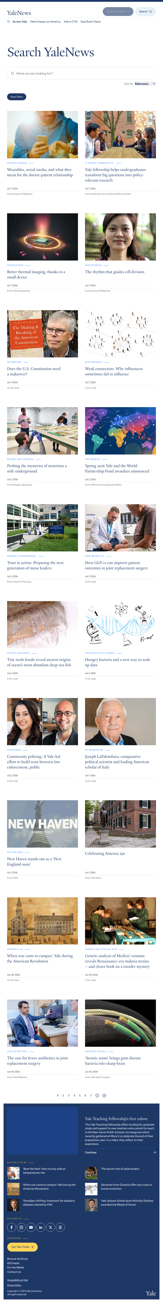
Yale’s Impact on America (45, 21)
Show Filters (16, 96)
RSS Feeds (13, 1263)
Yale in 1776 (71, 21)
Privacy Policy (14, 1285)
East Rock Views (91, 21)
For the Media (15, 1267)
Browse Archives (17, 1259)
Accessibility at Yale (17, 1280)
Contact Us (14, 1272)
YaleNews (19, 13)
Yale (151, 1294)
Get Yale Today (22, 1247)
